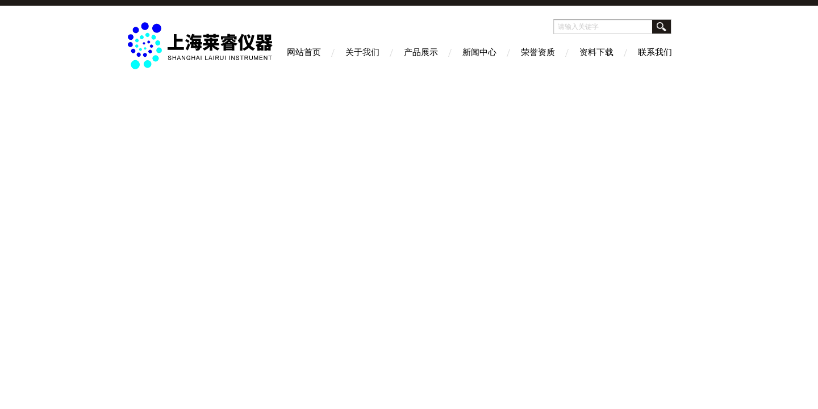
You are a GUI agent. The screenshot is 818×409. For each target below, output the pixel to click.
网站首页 (304, 52)
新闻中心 (479, 52)
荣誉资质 (538, 52)
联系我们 (655, 52)
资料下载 (596, 52)
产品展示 (421, 52)
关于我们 (362, 52)
